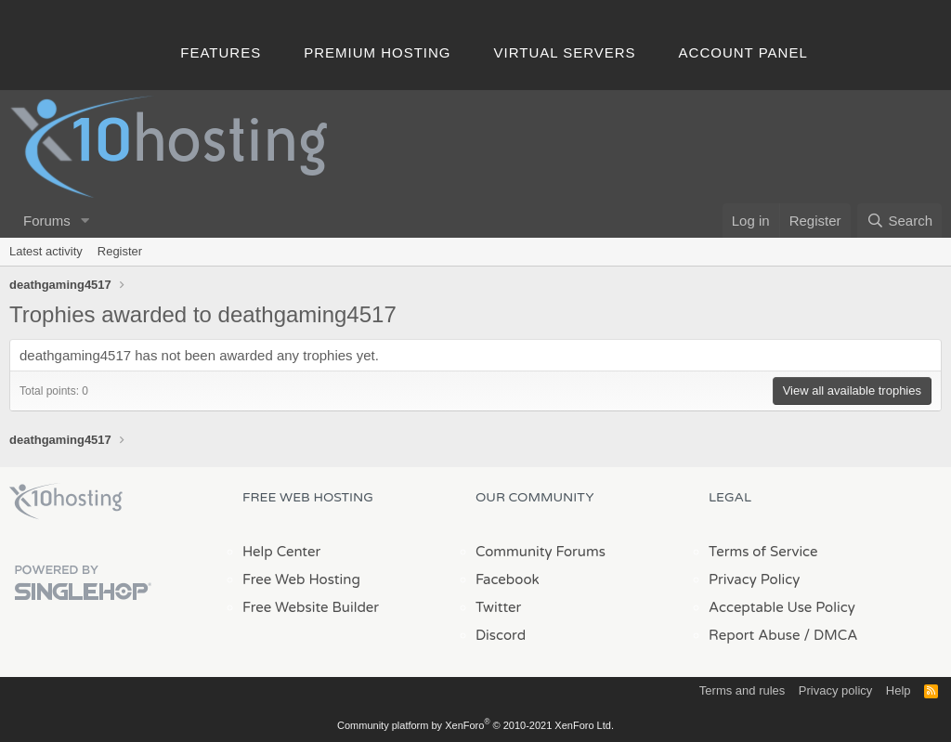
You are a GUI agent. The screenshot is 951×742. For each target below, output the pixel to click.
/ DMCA (830, 635)
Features (220, 52)
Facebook (508, 579)
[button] (85, 220)
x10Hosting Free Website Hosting (66, 501)
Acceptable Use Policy (782, 607)
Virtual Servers (565, 52)
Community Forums (541, 551)
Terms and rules (742, 690)
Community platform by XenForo (475, 725)
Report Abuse (755, 635)
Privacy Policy (754, 579)
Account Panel (743, 52)
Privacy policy (835, 690)
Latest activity (46, 251)
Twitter (498, 607)
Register (120, 251)
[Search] (899, 220)
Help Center (281, 551)
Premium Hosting (377, 52)
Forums (47, 220)
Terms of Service (763, 551)
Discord (501, 635)
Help (898, 690)
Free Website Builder (310, 607)
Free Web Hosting (301, 579)
